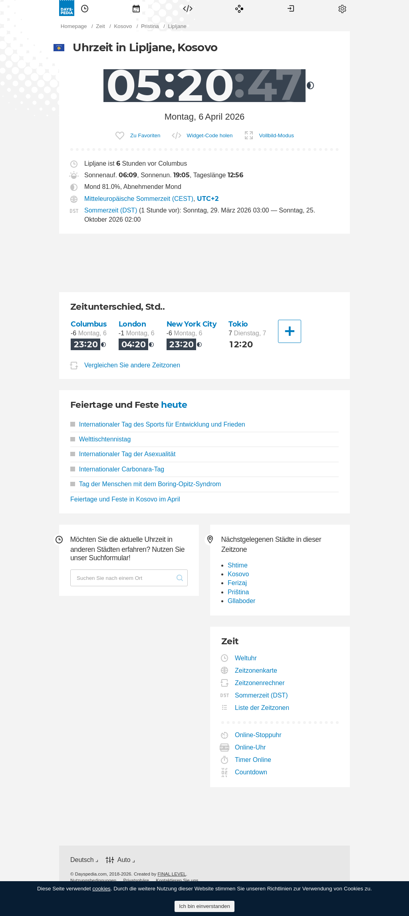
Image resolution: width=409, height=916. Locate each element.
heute (174, 404)
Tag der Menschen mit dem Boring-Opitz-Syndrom (145, 484)
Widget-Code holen (210, 135)
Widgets (187, 8)
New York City (192, 324)
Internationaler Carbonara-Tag (117, 469)
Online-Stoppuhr (258, 735)
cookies (101, 889)
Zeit (84, 8)
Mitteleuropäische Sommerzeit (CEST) (138, 198)
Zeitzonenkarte (256, 670)
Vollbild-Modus (276, 135)
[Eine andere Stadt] (289, 331)
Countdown (251, 772)
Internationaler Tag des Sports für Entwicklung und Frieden (157, 424)
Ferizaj (237, 582)
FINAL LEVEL (171, 874)
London (132, 324)
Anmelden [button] (290, 8)
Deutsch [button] (82, 859)
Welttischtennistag (100, 439)
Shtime (238, 565)
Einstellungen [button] (342, 8)
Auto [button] (124, 859)
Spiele (239, 8)
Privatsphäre (136, 880)
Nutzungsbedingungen (93, 880)
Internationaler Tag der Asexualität (122, 454)
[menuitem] (84, 8)
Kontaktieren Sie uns (177, 880)
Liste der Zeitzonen (262, 707)
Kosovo (238, 574)
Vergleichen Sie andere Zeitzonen (132, 365)
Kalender (136, 8)
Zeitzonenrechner (260, 682)
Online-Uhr (250, 747)
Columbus (89, 324)
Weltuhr (246, 658)
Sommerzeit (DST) (110, 210)
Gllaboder (241, 600)
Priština (238, 592)
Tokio (238, 324)
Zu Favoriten (145, 135)
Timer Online (253, 759)
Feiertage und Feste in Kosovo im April (125, 499)
